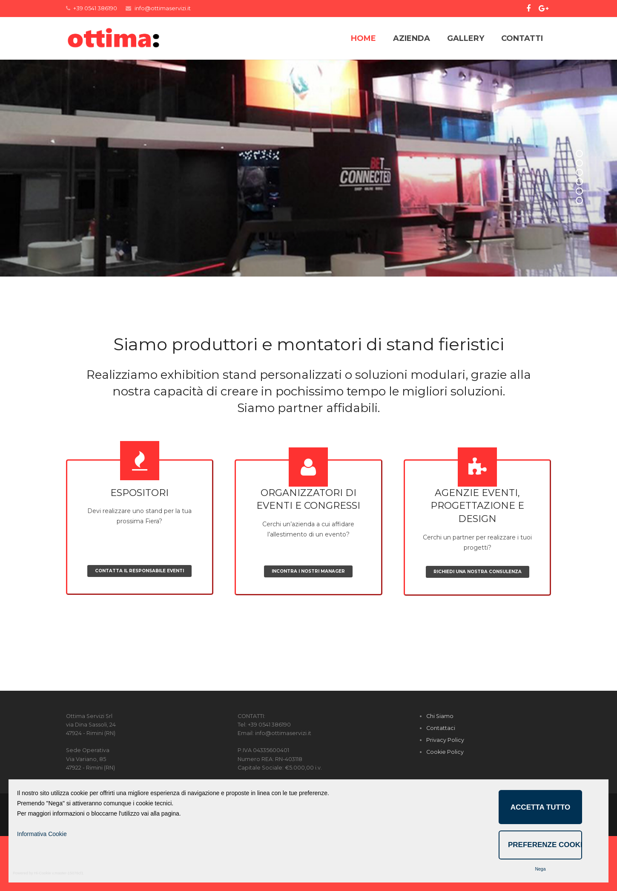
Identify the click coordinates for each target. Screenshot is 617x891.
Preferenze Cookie (545, 845)
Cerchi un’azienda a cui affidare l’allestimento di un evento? (308, 597)
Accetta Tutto (540, 807)
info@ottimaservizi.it (163, 8)
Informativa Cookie (42, 833)
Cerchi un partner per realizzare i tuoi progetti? (477, 603)
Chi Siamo (439, 771)
